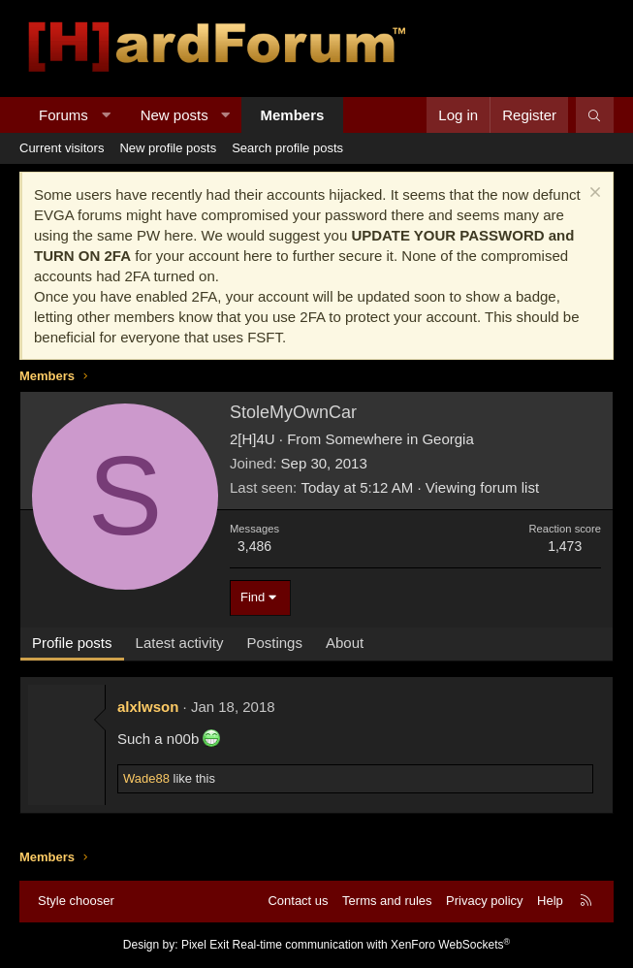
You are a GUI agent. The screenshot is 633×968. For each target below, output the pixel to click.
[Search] (595, 115)
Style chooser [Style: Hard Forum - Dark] (76, 900)
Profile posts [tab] (72, 642)
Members (293, 115)
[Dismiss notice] (593, 194)
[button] (105, 115)
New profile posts (167, 148)
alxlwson (147, 706)
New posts (174, 115)
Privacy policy (484, 900)
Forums (63, 115)
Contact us (298, 900)
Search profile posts (287, 148)
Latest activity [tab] (180, 642)
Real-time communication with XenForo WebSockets (372, 945)
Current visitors (61, 148)
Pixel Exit (205, 945)
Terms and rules (386, 900)
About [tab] (345, 642)
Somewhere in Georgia (399, 439)
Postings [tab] (274, 642)
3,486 (254, 546)
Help (550, 900)
